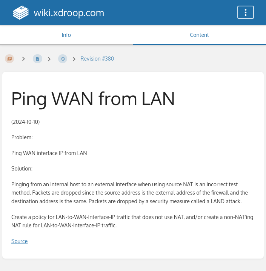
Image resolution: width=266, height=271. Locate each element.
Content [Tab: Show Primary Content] (199, 35)
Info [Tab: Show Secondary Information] (66, 35)
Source (19, 241)
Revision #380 (97, 58)
